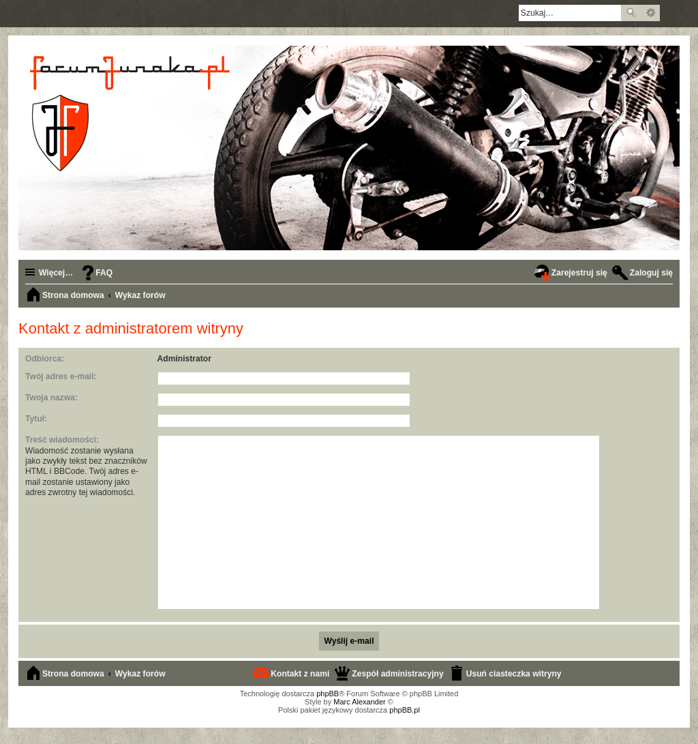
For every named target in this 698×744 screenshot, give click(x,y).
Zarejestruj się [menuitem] (579, 273)
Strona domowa (73, 674)
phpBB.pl (404, 710)
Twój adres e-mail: (61, 376)
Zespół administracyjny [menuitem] (397, 674)
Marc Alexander (359, 702)
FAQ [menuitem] (103, 273)
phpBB (327, 693)
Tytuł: (36, 418)
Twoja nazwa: (51, 397)
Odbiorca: (44, 358)
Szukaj (631, 13)
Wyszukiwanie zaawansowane (650, 13)
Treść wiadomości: (62, 440)
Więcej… (56, 273)
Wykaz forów (140, 674)
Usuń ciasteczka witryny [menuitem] (514, 674)
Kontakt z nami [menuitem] (300, 674)
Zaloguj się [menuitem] (651, 273)
